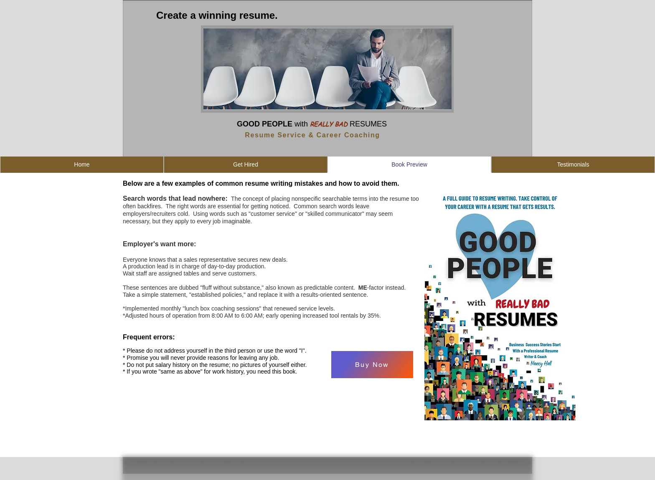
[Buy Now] (372, 364)
